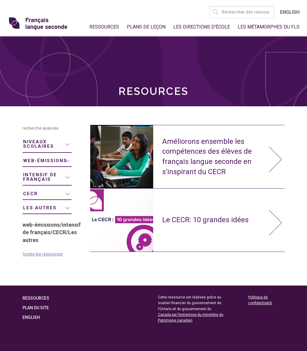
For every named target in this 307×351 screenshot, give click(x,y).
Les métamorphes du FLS (269, 27)
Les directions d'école (201, 27)
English (290, 12)
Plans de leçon (146, 27)
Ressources (104, 27)
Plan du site (35, 307)
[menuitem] (47, 144)
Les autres (40, 207)
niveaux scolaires (38, 144)
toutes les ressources (42, 254)
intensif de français (40, 177)
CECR (30, 193)
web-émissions (45, 160)
